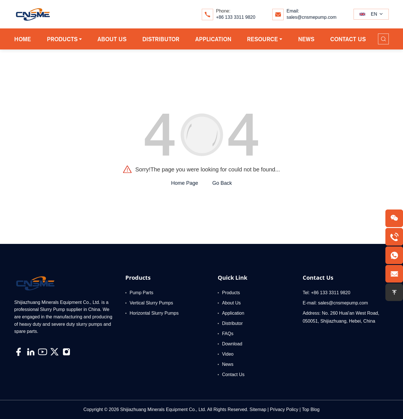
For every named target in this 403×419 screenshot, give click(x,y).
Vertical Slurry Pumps (151, 302)
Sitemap (258, 409)
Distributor (232, 323)
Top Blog (310, 409)
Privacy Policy (284, 409)
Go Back (222, 183)
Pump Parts (141, 292)
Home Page (184, 183)
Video (228, 354)
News (227, 364)
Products (231, 292)
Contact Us (233, 374)
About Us (231, 302)
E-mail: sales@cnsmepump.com (335, 302)
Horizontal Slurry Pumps (154, 313)
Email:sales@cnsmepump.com (311, 14)
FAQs (227, 333)
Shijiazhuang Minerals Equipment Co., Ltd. (163, 409)
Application (233, 313)
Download (232, 343)
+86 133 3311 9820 (235, 17)
